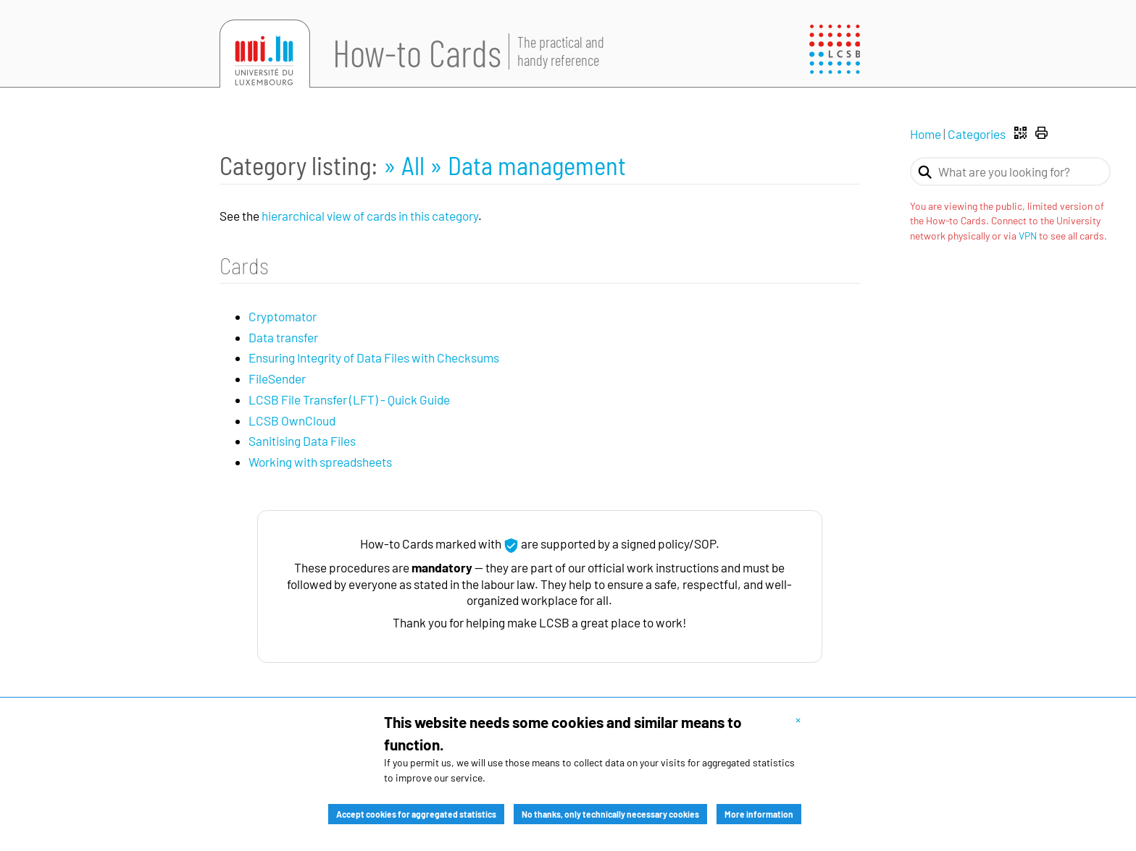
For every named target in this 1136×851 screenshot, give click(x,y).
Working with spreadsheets (320, 461)
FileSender (277, 378)
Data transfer (283, 337)
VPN (1028, 235)
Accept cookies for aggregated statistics (416, 814)
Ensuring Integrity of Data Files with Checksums (373, 357)
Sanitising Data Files (302, 440)
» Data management (528, 165)
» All (406, 165)
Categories (977, 134)
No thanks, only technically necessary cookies (610, 814)
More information (758, 814)
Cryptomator (282, 316)
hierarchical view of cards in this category (370, 215)
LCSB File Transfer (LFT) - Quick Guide (349, 399)
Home (925, 134)
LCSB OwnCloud (291, 420)
